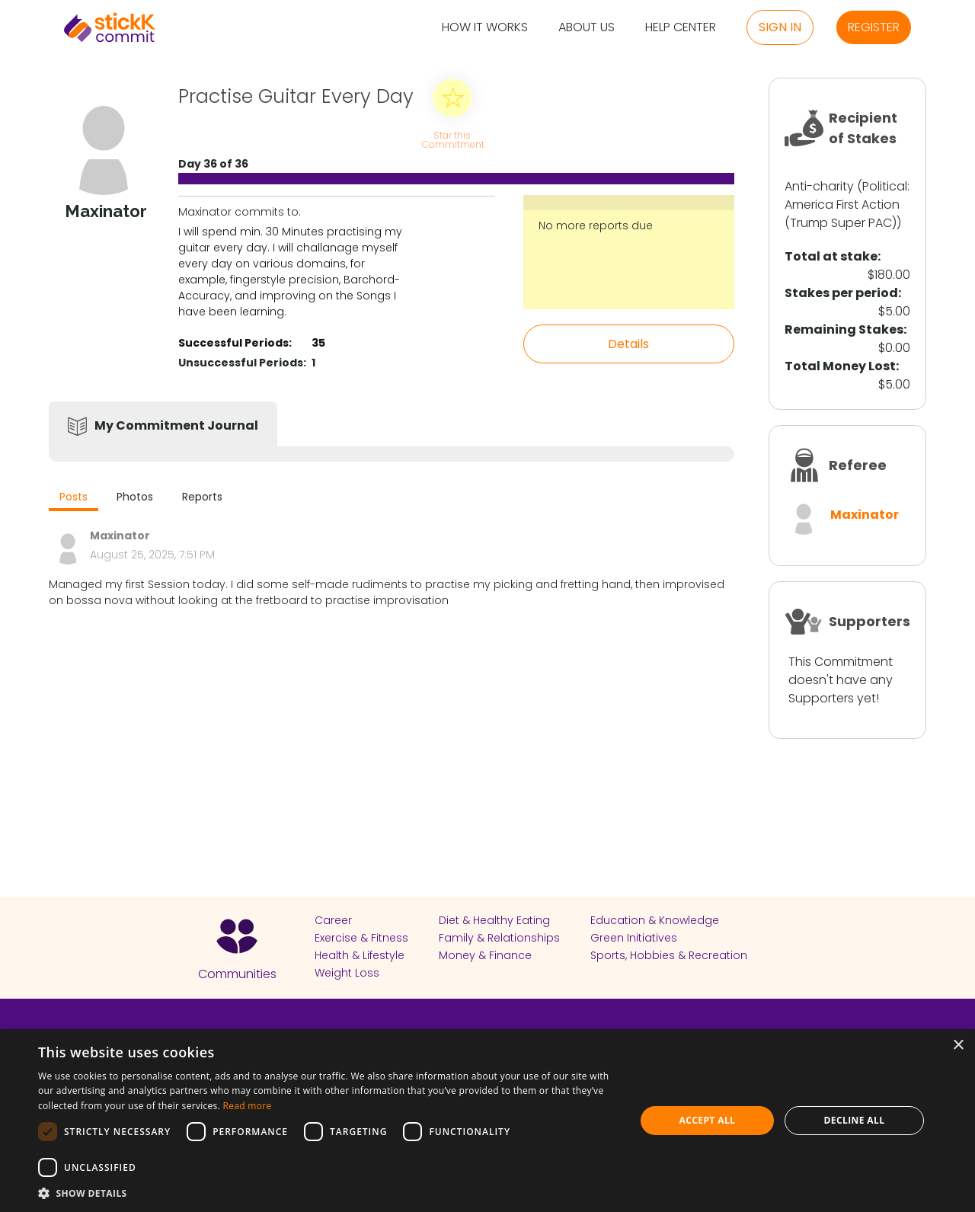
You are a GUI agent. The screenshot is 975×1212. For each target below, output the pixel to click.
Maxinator (864, 514)
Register (874, 27)
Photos (135, 496)
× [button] (958, 1045)
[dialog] (487, 1120)
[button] (328, 1193)
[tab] (73, 498)
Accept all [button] (707, 1120)
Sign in (780, 27)
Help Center (680, 28)
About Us (586, 28)
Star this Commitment (452, 139)
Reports (202, 496)
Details (628, 344)
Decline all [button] (854, 1120)
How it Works (485, 28)
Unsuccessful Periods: (242, 362)
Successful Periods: (235, 342)
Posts (73, 496)
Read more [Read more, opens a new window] (246, 1105)
